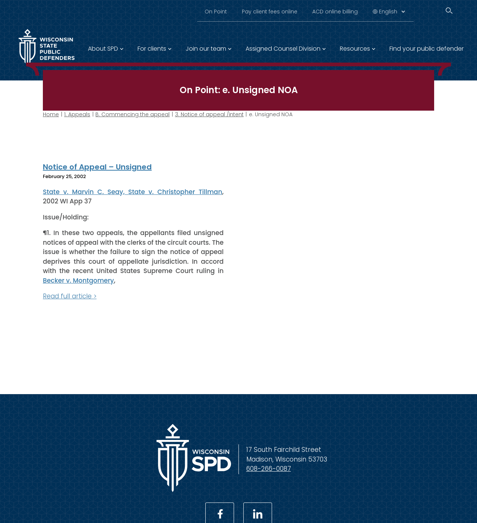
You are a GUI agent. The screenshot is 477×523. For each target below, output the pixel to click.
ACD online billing (335, 11)
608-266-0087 (268, 468)
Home (51, 114)
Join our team (206, 48)
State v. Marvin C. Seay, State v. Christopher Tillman (132, 191)
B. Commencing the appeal (132, 114)
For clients (152, 48)
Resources (355, 48)
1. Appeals (77, 114)
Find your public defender (426, 48)
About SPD (103, 48)
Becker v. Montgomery (78, 280)
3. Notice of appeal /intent (209, 114)
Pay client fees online (269, 11)
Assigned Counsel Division (283, 48)
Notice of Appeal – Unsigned (97, 167)
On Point (216, 11)
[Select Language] (392, 11)
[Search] (449, 10)
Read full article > (70, 296)
